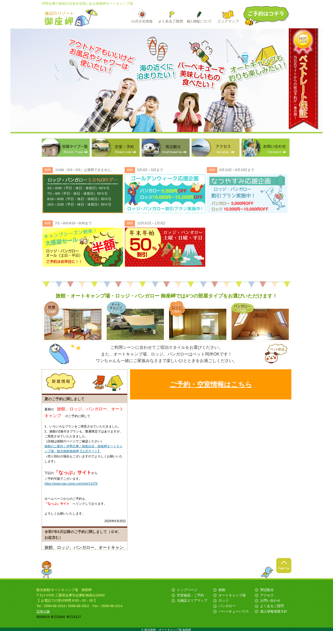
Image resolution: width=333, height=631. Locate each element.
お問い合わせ (265, 148)
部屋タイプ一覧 (66, 148)
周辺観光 (166, 148)
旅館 (222, 590)
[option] (166, 80)
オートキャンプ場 (232, 595)
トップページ (187, 590)
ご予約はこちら (267, 15)
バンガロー (227, 606)
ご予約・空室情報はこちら (211, 384)
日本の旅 (43, 611)
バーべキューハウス (234, 611)
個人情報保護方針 (273, 611)
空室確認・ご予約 (190, 595)
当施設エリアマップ (192, 600)
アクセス (215, 148)
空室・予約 (116, 148)
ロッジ (224, 600)
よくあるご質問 (272, 606)
